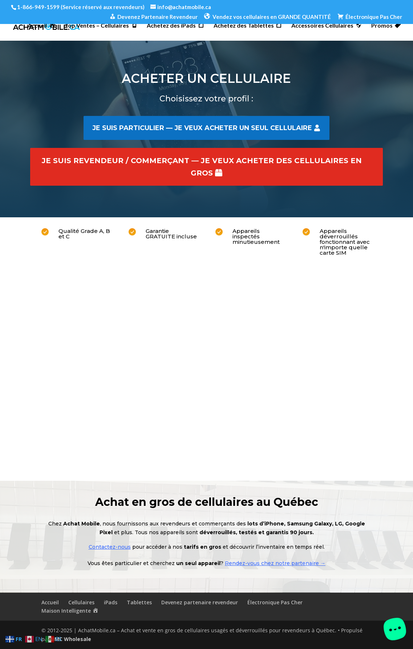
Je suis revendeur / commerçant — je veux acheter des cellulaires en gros (202, 166)
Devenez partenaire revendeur (199, 602)
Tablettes (139, 602)
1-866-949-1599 (38, 7)
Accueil (50, 602)
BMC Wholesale (71, 639)
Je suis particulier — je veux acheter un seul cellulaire (202, 128)
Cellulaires (81, 602)
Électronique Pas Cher (275, 602)
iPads (110, 602)
